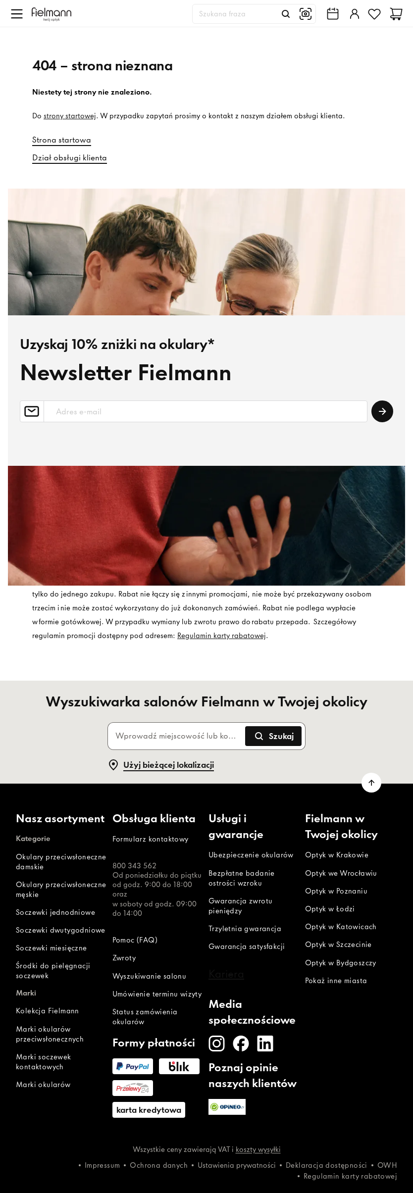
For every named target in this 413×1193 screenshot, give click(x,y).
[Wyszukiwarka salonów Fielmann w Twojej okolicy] (333, 13)
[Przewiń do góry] (371, 783)
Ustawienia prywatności (237, 1165)
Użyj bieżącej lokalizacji (160, 765)
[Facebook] (241, 1043)
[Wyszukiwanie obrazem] (305, 13)
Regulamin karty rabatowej (221, 635)
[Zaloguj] (353, 13)
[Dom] (51, 13)
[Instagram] (216, 1043)
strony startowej (70, 115)
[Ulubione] (374, 14)
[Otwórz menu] (17, 14)
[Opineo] (227, 1107)
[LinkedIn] (265, 1043)
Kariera (226, 973)
